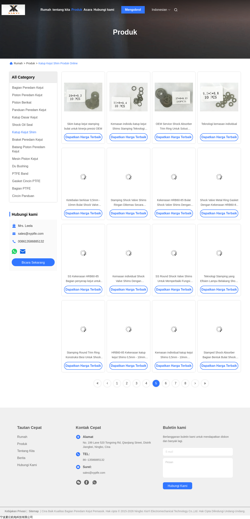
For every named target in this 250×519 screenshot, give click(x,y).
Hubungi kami (104, 9)
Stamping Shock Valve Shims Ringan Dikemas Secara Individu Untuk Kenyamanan (128, 205)
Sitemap (34, 511)
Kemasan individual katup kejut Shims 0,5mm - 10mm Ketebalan (174, 357)
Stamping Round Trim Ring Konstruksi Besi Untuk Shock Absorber (83, 357)
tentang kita (61, 9)
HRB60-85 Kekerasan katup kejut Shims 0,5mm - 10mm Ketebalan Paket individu (129, 357)
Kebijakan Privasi (15, 511)
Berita (21, 458)
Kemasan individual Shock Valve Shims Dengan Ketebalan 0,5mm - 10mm (128, 281)
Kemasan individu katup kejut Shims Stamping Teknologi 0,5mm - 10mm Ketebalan (128, 128)
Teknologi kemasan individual (219, 123)
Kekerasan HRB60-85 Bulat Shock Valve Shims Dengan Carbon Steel (174, 205)
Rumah (46, 9)
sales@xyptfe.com (31, 233)
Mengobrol (133, 9)
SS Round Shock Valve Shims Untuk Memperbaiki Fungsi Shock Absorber (173, 281)
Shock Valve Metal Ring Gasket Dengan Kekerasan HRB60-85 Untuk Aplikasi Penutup (219, 205)
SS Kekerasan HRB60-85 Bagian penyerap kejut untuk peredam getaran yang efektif (83, 281)
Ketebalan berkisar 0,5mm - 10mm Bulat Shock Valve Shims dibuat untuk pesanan (83, 205)
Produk (76, 9)
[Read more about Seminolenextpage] (97, 383)
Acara (88, 9)
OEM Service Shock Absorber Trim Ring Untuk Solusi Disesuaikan (174, 128)
